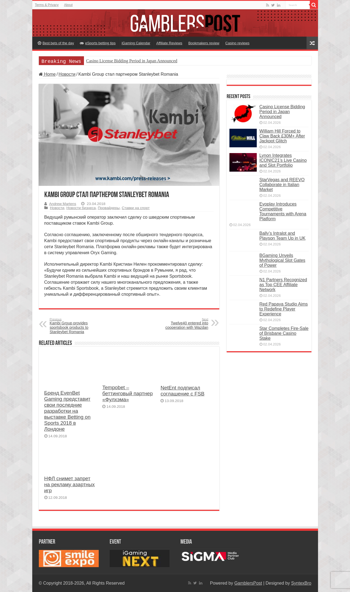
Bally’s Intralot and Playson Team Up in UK (282, 236)
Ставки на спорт (136, 208)
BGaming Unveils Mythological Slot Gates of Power (282, 260)
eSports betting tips (97, 43)
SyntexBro (301, 583)
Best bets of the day (56, 43)
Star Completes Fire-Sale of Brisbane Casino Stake (284, 333)
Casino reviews (237, 43)
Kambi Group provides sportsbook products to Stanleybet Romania (78, 326)
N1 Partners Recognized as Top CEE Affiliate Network (283, 284)
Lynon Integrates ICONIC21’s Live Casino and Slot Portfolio (283, 160)
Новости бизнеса (81, 208)
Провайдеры (109, 208)
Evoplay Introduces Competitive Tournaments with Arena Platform (283, 211)
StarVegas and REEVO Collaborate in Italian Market (282, 184)
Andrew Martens (62, 204)
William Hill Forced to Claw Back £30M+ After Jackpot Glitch (282, 136)
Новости (67, 74)
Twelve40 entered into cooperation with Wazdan (180, 324)
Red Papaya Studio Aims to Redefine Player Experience (283, 309)
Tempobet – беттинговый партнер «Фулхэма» (127, 393)
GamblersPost (248, 583)
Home (47, 74)
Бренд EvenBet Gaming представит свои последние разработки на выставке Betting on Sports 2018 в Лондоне (67, 411)
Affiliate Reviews (169, 43)
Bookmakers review (203, 43)
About (68, 5)
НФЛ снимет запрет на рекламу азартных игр (69, 484)
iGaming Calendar (136, 43)
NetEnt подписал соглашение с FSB (182, 391)
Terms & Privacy (47, 5)
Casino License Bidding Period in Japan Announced (131, 60)
